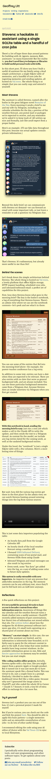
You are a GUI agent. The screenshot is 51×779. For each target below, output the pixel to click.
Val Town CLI (33, 730)
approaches (14, 653)
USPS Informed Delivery (28, 552)
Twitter (20, 14)
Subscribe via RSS (30, 764)
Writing (14, 11)
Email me (8, 19)
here (24, 715)
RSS (40, 14)
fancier (5, 653)
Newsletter (9, 14)
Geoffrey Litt (11, 6)
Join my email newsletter (18, 762)
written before (22, 623)
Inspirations (23, 11)
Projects (6, 11)
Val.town (16, 81)
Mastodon (30, 14)
